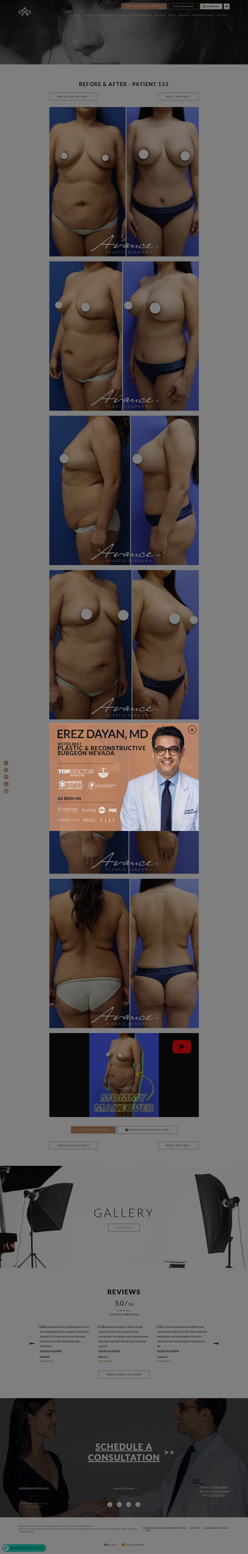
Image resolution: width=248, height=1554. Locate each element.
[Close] (192, 730)
